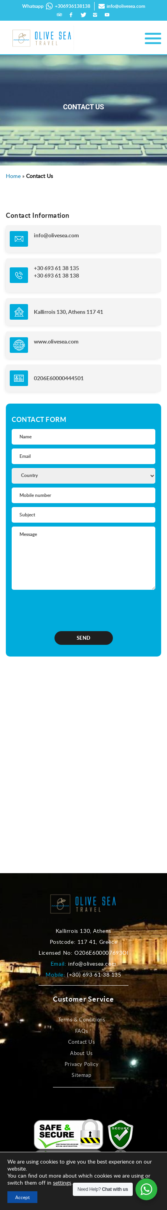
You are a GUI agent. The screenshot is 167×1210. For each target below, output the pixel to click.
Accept (22, 1197)
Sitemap (81, 1074)
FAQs (81, 1030)
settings (62, 1182)
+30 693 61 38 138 (56, 275)
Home (13, 176)
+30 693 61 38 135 (56, 268)
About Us (81, 1053)
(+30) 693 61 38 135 (94, 974)
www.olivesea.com (56, 341)
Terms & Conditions (81, 1019)
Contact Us (81, 1041)
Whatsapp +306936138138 (56, 6)
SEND (84, 637)
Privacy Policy (81, 1064)
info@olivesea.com (121, 6)
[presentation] (62, 608)
